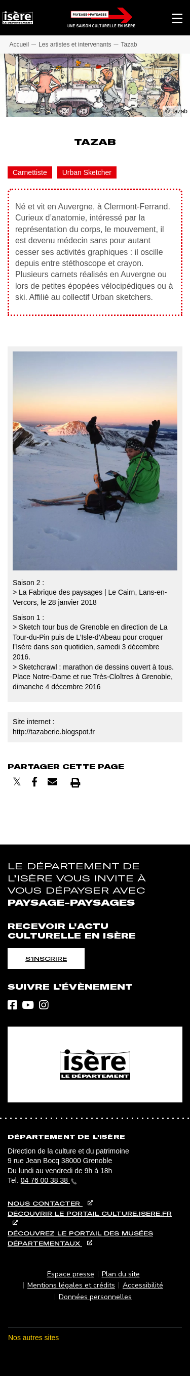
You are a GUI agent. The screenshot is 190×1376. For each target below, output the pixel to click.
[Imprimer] (75, 782)
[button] (177, 18)
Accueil (19, 44)
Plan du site (121, 1274)
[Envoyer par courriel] (52, 782)
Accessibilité (143, 1285)
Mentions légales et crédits (71, 1285)
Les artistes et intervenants (75, 44)
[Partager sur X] (17, 782)
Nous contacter (45, 1203)
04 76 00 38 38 (49, 1180)
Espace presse (70, 1274)
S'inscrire (46, 958)
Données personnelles (95, 1297)
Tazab (129, 44)
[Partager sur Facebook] (34, 782)
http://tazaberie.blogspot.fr (54, 732)
